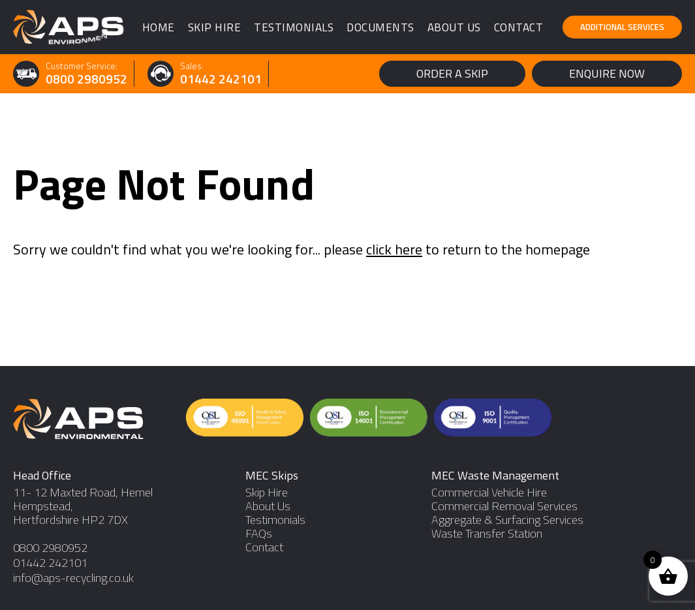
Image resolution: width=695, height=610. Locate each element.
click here (394, 249)
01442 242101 (221, 79)
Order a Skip (452, 73)
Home (158, 27)
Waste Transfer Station (486, 533)
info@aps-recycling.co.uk (73, 578)
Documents (380, 27)
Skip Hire (214, 27)
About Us (454, 27)
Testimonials (293, 27)
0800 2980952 (86, 79)
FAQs (258, 533)
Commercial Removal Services (504, 506)
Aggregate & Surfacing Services (507, 519)
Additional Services (622, 26)
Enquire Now (607, 73)
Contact (519, 27)
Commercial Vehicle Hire (489, 492)
